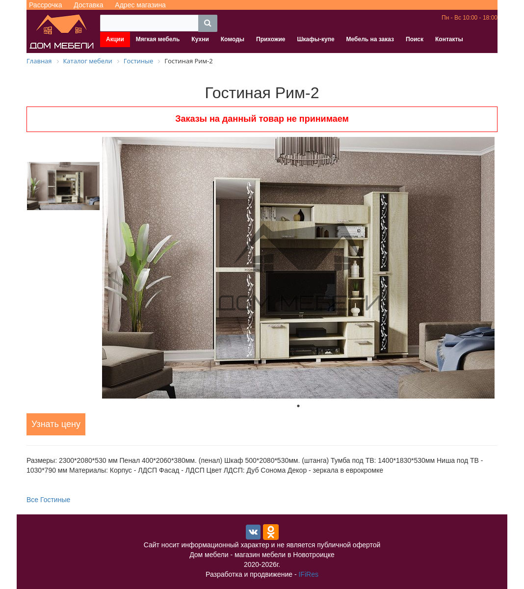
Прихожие (270, 39)
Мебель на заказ (370, 39)
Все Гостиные (48, 500)
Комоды (232, 39)
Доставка (88, 5)
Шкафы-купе (315, 39)
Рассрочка (45, 5)
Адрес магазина (140, 5)
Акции (115, 39)
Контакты (449, 39)
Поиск (414, 39)
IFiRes (308, 574)
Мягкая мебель (158, 39)
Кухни (200, 39)
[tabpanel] (298, 268)
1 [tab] (298, 406)
